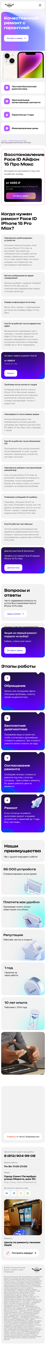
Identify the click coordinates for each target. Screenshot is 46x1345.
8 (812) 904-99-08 (19, 1155)
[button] (21, 76)
